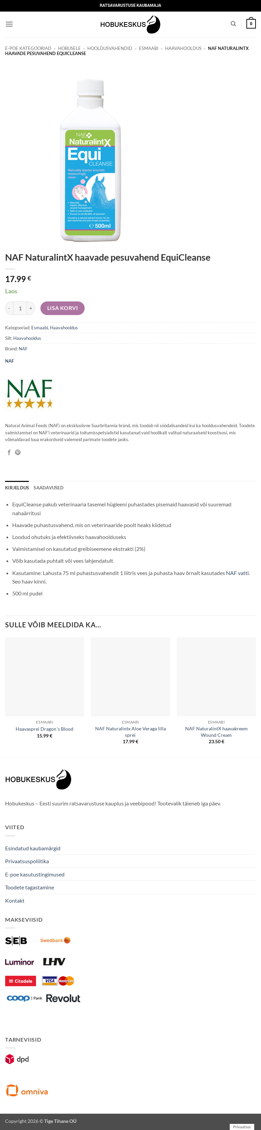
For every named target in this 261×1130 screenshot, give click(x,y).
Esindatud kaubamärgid (32, 848)
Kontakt (14, 900)
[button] (9, 24)
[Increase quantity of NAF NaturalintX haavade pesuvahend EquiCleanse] (31, 308)
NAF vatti (237, 573)
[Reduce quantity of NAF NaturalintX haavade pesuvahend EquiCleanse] (9, 308)
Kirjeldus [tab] (17, 487)
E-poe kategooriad (28, 48)
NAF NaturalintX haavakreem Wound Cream (216, 732)
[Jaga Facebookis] (9, 453)
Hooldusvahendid (109, 48)
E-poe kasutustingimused (35, 874)
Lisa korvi (62, 308)
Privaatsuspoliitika (27, 861)
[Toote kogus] (20, 308)
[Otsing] (233, 23)
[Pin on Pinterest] (17, 453)
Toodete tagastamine (29, 887)
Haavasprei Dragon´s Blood (44, 729)
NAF (23, 348)
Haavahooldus (183, 48)
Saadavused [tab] (49, 487)
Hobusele (69, 48)
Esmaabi (148, 48)
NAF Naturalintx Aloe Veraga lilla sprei (130, 732)
